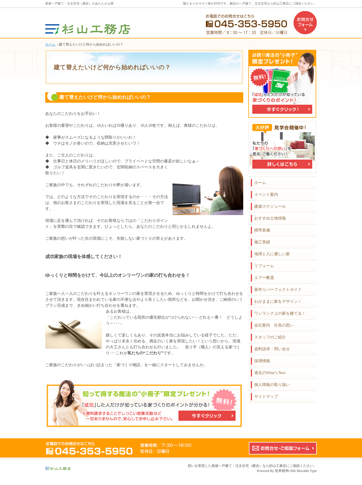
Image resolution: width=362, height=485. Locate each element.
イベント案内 (266, 194)
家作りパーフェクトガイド (278, 289)
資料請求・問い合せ (272, 349)
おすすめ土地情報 (270, 218)
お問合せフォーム (305, 22)
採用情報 (262, 361)
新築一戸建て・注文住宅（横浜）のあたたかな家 (79, 3)
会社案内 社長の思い (274, 325)
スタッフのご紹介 (270, 337)
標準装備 (262, 230)
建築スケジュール (270, 206)
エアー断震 (264, 278)
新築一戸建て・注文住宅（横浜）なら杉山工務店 (249, 466)
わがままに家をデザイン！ (278, 301)
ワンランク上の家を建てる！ (280, 313)
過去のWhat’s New (270, 373)
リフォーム (264, 266)
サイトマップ (266, 396)
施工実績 (262, 242)
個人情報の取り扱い (272, 385)
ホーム (260, 183)
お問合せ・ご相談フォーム (283, 448)
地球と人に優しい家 (272, 254)
